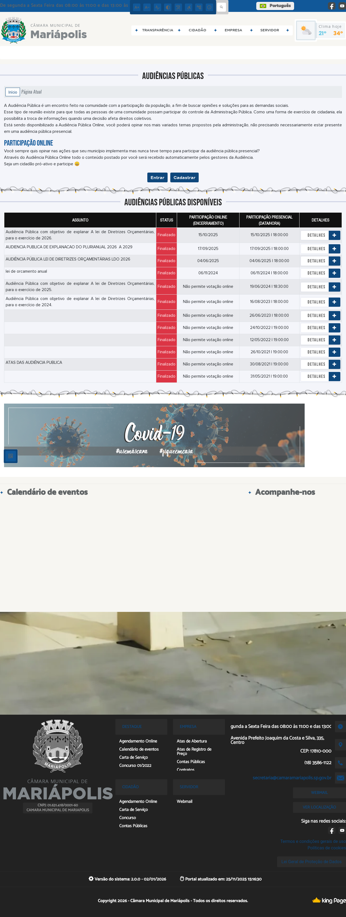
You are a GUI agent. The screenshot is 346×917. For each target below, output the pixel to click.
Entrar (157, 177)
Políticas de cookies (327, 847)
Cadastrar (184, 177)
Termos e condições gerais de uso (313, 841)
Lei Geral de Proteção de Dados (311, 861)
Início (12, 92)
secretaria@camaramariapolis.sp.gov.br (292, 778)
